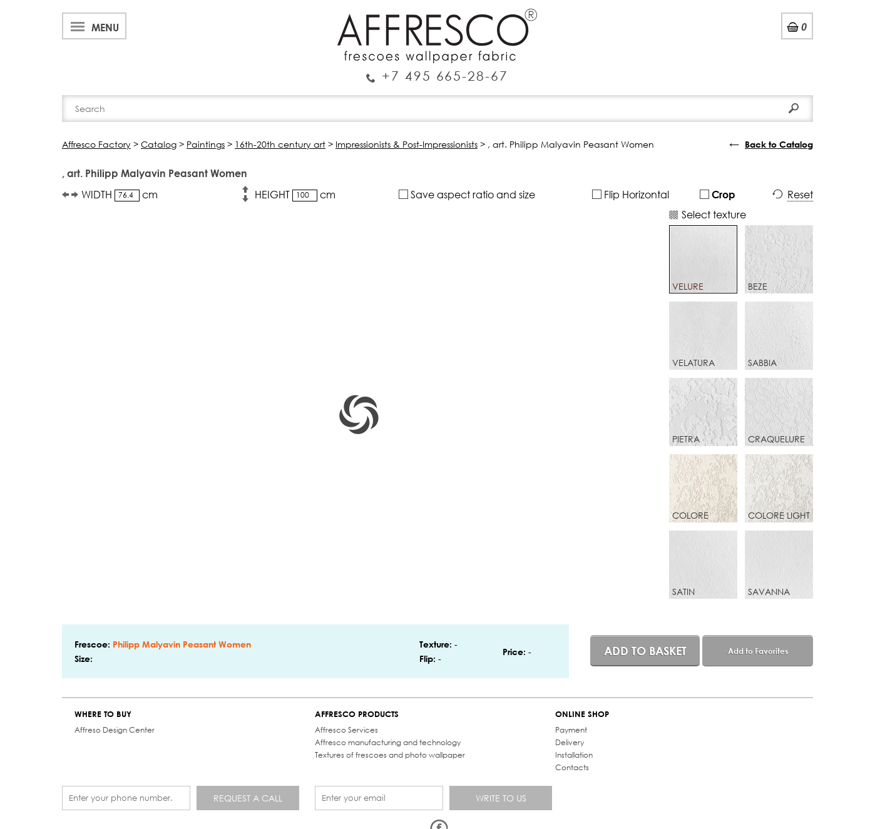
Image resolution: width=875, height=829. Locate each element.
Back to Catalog (779, 144)
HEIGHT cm (295, 194)
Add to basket (645, 651)
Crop (717, 194)
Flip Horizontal (630, 194)
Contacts (572, 767)
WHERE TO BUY (102, 714)
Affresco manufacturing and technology (388, 742)
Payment (571, 730)
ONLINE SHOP (582, 714)
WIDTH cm (119, 194)
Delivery (569, 742)
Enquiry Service (437, 71)
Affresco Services (346, 730)
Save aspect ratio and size (467, 194)
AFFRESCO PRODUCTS (357, 714)
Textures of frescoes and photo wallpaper (390, 755)
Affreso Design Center (114, 730)
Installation (574, 755)
